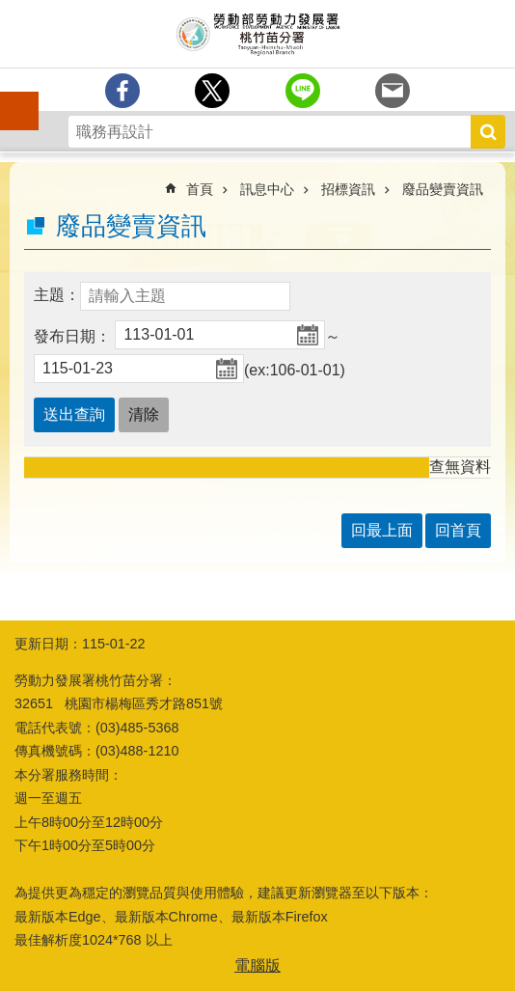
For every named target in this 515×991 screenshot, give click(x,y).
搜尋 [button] (488, 132)
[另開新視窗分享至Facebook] (122, 90)
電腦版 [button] (257, 965)
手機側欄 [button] (10, 97)
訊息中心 (267, 189)
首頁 (199, 189)
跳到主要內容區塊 (10, 10)
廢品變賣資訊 (442, 189)
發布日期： (72, 336)
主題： (57, 295)
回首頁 (458, 530)
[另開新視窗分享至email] (392, 90)
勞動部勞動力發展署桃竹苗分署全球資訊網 (257, 34)
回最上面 (382, 530)
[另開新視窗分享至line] (302, 90)
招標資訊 (348, 189)
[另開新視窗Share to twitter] (212, 90)
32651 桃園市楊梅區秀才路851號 (118, 703)
